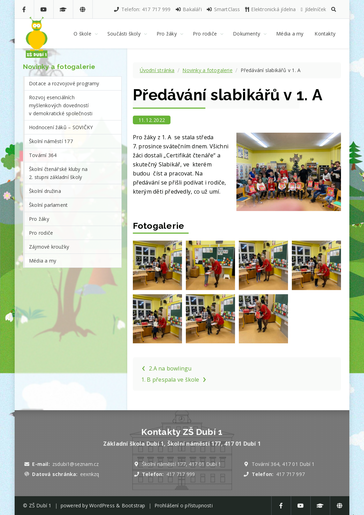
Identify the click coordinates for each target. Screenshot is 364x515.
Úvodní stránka (157, 70)
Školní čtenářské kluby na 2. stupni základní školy (58, 173)
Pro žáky (39, 219)
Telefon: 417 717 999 (141, 9)
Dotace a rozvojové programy (64, 83)
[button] (333, 9)
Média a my (42, 260)
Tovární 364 (42, 155)
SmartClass (223, 9)
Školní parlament (48, 205)
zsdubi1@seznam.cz (75, 464)
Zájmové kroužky (49, 246)
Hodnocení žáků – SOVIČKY (61, 127)
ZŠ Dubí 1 (40, 505)
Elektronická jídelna (270, 9)
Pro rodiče (41, 232)
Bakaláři (188, 9)
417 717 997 (290, 474)
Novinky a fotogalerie (207, 70)
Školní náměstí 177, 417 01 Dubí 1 (181, 464)
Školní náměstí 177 (51, 141)
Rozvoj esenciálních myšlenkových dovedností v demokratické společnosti (60, 105)
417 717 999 (180, 474)
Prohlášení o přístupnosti (183, 505)
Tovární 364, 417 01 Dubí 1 (283, 464)
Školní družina (45, 191)
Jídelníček (313, 9)
